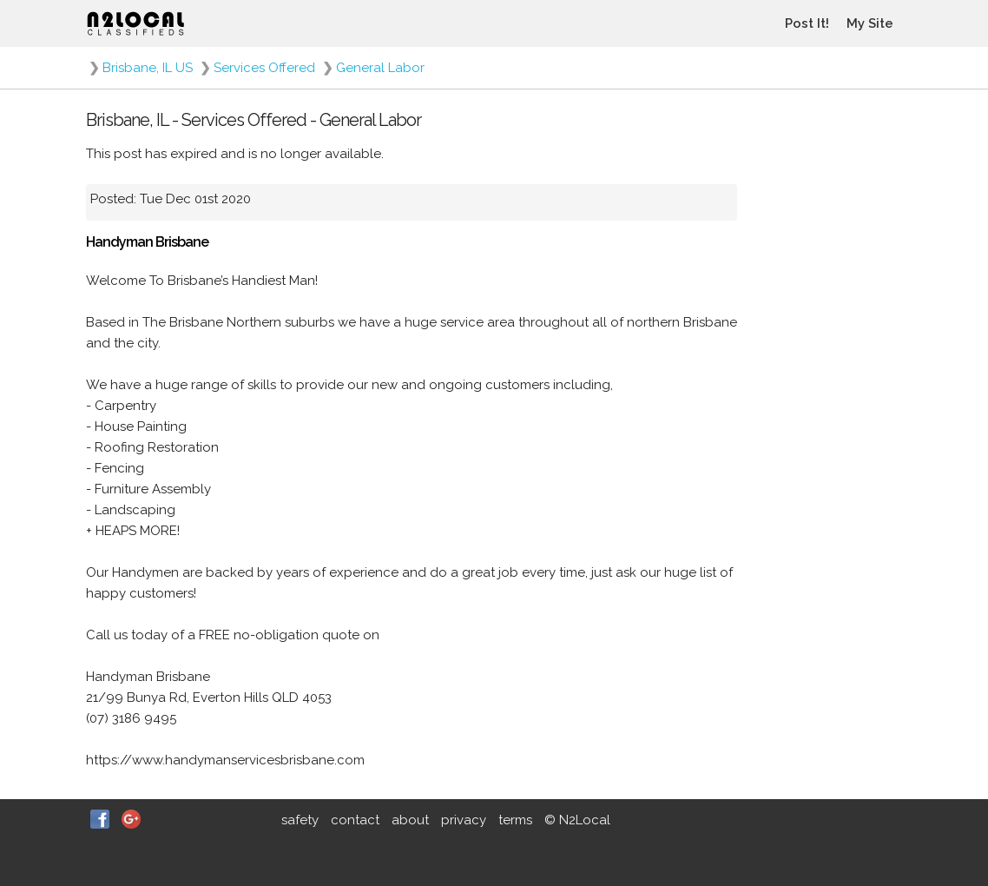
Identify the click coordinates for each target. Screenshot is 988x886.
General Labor (380, 68)
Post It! (807, 23)
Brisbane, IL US (147, 68)
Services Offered (264, 68)
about (410, 820)
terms (515, 820)
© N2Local (577, 820)
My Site (869, 23)
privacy (463, 820)
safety (300, 820)
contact (355, 820)
